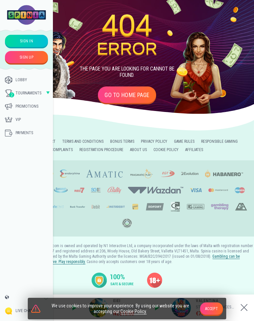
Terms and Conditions (83, 141)
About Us (138, 149)
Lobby (16, 79)
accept (211, 308)
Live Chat (18, 310)
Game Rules (184, 141)
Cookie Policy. (133, 312)
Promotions (21, 106)
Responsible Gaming (219, 141)
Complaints (62, 149)
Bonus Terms (122, 141)
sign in (26, 41)
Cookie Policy (166, 149)
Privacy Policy (154, 141)
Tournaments (23, 93)
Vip (13, 119)
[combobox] (26, 299)
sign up (26, 57)
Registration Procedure (101, 149)
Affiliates (194, 149)
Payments (19, 132)
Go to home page (127, 94)
